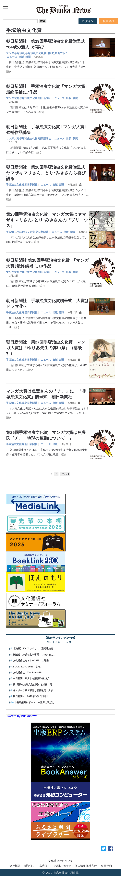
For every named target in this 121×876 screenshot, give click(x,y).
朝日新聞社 (44, 98)
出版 (21, 56)
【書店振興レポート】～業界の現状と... (35, 702)
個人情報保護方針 (86, 865)
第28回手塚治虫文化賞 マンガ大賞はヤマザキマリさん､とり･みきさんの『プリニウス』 (47, 220)
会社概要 (14, 865)
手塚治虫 (19, 53)
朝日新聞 (49, 53)
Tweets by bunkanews (21, 716)
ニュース (12, 56)
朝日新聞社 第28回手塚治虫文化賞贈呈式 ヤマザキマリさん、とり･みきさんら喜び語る (47, 173)
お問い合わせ (62, 865)
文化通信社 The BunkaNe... (28, 672)
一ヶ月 (67, 642)
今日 (49, 642)
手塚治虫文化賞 (34, 53)
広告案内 (44, 865)
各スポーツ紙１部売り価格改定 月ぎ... (34, 690)
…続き (40, 111)
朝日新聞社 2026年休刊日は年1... (31, 696)
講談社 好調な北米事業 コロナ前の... (34, 654)
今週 (57, 642)
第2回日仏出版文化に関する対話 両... (33, 684)
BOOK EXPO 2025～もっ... (27, 666)
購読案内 (29, 865)
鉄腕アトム (61, 53)
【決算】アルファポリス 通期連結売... (34, 648)
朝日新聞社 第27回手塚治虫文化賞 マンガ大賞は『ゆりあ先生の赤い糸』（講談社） (45, 348)
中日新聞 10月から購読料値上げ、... (33, 678)
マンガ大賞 (12, 98)
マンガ (10, 53)
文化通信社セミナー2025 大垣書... (32, 660)
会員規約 (106, 865)
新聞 (27, 56)
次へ (64, 474)
